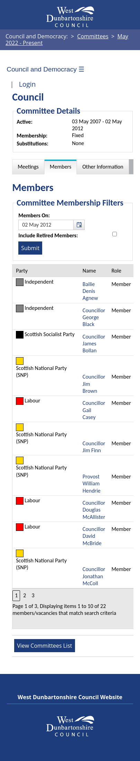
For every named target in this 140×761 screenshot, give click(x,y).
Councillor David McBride (94, 536)
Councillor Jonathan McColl (94, 576)
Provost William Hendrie (92, 483)
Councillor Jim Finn (94, 447)
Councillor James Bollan (94, 343)
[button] (78, 225)
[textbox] (51, 225)
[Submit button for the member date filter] (30, 248)
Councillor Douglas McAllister (94, 510)
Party (22, 270)
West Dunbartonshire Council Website (70, 697)
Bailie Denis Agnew (90, 291)
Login (27, 84)
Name (89, 270)
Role (116, 270)
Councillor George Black (94, 317)
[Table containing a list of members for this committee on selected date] (73, 446)
